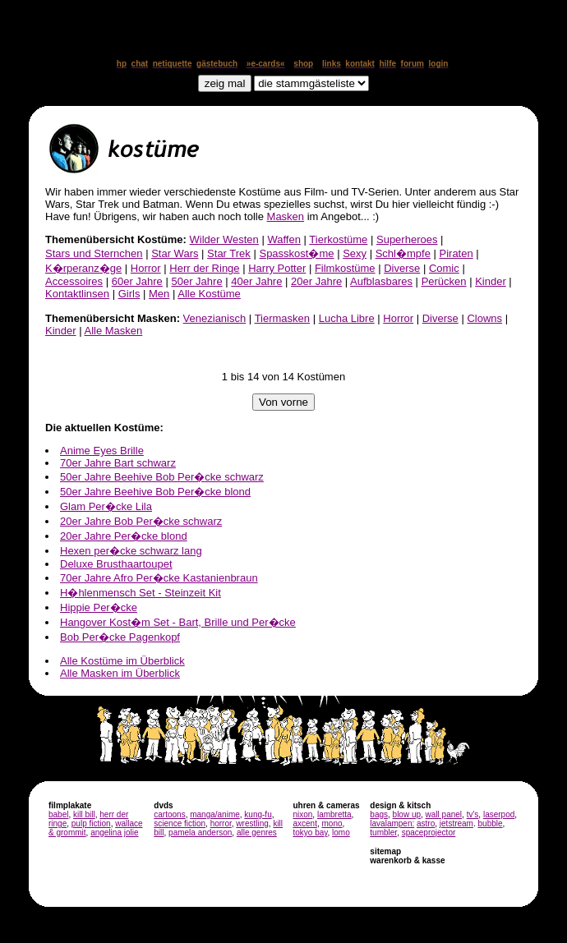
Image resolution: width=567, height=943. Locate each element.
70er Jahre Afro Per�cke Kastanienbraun (159, 578)
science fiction (179, 823)
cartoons (169, 814)
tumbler (383, 832)
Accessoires (74, 281)
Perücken (444, 281)
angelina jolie (114, 832)
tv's (473, 814)
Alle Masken (113, 330)
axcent (304, 823)
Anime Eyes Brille (102, 450)
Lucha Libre (347, 318)
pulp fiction (91, 823)
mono (331, 823)
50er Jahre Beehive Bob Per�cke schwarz (162, 477)
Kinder (490, 281)
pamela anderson (200, 832)
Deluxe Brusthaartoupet (116, 564)
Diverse (402, 268)
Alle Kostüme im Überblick (122, 661)
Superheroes (406, 239)
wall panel (444, 814)
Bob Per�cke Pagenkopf (120, 637)
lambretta (334, 814)
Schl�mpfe (403, 253)
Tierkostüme (338, 239)
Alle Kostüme (209, 294)
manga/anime (215, 814)
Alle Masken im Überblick (120, 673)
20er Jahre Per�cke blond (123, 536)
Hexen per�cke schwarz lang (131, 551)
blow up (407, 814)
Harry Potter (277, 268)
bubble (490, 823)
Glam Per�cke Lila (106, 506)
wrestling (252, 823)
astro (426, 823)
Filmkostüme (345, 268)
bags (379, 814)
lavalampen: (392, 823)
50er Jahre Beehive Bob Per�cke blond (155, 491)
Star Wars (174, 253)
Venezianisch (215, 318)
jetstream (456, 823)
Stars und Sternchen (94, 253)
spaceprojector (429, 832)
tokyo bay (310, 832)
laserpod (498, 814)
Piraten (456, 253)
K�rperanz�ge (83, 268)
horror (221, 823)
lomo (341, 832)
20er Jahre (316, 281)
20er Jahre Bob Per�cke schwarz (141, 521)
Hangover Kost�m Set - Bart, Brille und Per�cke (178, 622)
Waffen (283, 239)
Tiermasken (282, 318)
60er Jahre (137, 281)
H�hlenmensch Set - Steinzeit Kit (140, 592)
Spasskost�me (296, 253)
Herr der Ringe (204, 268)
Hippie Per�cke (98, 607)
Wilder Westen (224, 239)
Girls (129, 294)
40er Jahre (256, 281)
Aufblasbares (381, 281)
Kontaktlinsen (77, 294)
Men (159, 294)
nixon (302, 814)
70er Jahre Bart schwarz (118, 463)
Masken (286, 216)
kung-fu (257, 814)
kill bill (84, 814)
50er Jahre (196, 281)
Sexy (354, 253)
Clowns (484, 318)
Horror (146, 268)
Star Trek (229, 253)
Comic (444, 268)
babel (58, 814)
